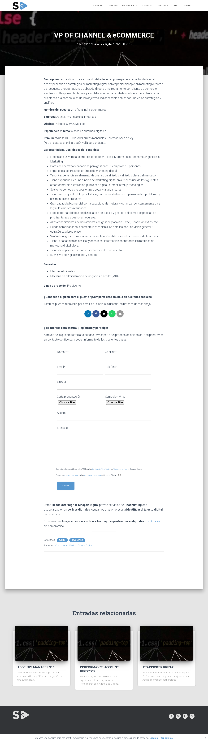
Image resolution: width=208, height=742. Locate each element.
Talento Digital (85, 545)
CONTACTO (188, 6)
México (72, 545)
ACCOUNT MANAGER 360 (35, 667)
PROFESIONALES (129, 6)
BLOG (175, 6)
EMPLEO (62, 540)
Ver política (166, 738)
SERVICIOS (148, 6)
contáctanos (153, 521)
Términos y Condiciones (74, 475)
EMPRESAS (112, 6)
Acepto (154, 738)
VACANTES (163, 6)
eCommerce (61, 545)
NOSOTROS (98, 6)
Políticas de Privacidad (101, 469)
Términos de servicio (122, 469)
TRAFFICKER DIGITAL (159, 667)
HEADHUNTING (77, 540)
